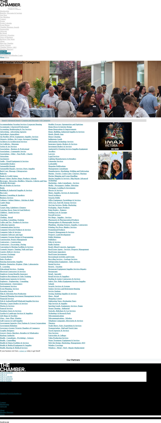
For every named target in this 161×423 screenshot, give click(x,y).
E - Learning (5, 267)
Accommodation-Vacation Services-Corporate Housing (21, 124)
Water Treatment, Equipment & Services (63, 340)
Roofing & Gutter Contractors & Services (64, 279)
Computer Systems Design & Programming (16, 237)
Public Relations (54, 237)
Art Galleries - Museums (9, 144)
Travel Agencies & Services (58, 331)
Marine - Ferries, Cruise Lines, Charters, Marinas (67, 174)
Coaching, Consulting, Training (12, 220)
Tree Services (53, 333)
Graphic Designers (7, 331)
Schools (51, 284)
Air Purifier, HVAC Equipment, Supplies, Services (19, 137)
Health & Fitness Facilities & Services (14, 343)
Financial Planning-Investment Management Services (20, 296)
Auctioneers (4, 159)
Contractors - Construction (10, 242)
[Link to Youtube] (6, 381)
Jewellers (51, 151)
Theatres (51, 323)
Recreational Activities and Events (61, 257)
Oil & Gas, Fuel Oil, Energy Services (62, 203)
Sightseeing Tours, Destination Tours (62, 301)
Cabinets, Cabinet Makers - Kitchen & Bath (17, 200)
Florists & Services (7, 306)
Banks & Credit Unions (9, 176)
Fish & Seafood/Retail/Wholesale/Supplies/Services (19, 301)
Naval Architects (54, 195)
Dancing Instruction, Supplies (11, 262)
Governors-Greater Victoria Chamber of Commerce (20, 328)
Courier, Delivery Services (10, 252)
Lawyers (51, 154)
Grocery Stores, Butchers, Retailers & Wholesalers (19, 333)
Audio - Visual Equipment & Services (14, 161)
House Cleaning (54, 137)
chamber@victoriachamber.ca (10, 393)
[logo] (10, 9)
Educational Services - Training (12, 269)
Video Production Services (58, 338)
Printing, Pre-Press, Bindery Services (62, 227)
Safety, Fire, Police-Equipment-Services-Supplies (67, 281)
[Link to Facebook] (6, 373)
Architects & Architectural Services (13, 142)
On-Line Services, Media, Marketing (62, 205)
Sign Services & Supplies (57, 303)
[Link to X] (3, 375)
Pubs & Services (54, 242)
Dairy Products (6, 259)
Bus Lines (3, 193)
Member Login (17, 55)
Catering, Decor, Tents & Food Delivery (15, 210)
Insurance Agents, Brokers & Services (62, 144)
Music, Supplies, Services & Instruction (63, 193)
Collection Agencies (7, 225)
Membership (4, 404)
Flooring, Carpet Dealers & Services (14, 303)
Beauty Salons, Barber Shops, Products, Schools (18, 178)
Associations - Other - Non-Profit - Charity (16, 154)
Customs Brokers (6, 257)
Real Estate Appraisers (57, 252)
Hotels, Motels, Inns (56, 134)
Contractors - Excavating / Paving (13, 244)
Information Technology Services (60, 142)
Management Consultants (58, 169)
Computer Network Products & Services (15, 230)
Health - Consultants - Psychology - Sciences (17, 338)
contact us (22, 351)
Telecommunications (56, 316)
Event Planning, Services (9, 289)
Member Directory (6, 412)
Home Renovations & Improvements (62, 129)
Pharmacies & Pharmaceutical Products (63, 220)
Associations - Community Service (13, 151)
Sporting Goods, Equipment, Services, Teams (65, 306)
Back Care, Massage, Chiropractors (13, 171)
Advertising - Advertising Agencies (13, 132)
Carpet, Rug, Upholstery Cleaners (13, 208)
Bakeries (3, 174)
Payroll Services (54, 215)
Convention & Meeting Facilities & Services (16, 247)
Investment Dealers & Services (60, 146)
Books (2, 188)
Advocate (3, 406)
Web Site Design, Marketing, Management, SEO (66, 343)
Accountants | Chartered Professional (14, 127)
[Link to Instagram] (6, 379)
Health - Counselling (8, 340)
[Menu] (4, 57)
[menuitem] (73, 14)
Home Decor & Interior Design (60, 127)
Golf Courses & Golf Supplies (11, 321)
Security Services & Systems (59, 286)
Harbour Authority (7, 335)
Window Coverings (55, 345)
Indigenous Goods (55, 139)
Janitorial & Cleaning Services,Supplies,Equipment (68, 149)
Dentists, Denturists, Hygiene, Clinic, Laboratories (19, 264)
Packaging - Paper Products (59, 208)
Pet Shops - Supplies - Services (60, 217)
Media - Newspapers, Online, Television (63, 185)
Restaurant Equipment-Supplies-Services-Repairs (67, 269)
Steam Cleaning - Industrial (59, 308)
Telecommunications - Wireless (60, 318)
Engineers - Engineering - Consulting (14, 281)
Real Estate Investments (57, 254)
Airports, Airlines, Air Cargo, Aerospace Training (19, 139)
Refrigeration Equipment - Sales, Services (64, 262)
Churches (3, 215)
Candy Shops (5, 203)
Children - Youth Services (10, 212)
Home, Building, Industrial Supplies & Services (66, 132)
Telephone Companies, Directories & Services (65, 321)
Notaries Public (54, 198)
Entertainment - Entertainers (11, 284)
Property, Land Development (59, 235)
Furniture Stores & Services (10, 311)
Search (4, 120)
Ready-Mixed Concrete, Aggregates (61, 247)
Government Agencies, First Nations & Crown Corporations (23, 323)
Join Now (8, 55)
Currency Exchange (7, 254)
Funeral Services (6, 308)
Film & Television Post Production (13, 294)
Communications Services (10, 227)
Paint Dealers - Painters (57, 210)
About (2, 410)
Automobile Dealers (7, 164)
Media (2, 414)
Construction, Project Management (13, 240)
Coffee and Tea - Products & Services (14, 222)
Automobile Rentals (7, 166)
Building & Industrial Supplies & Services (16, 190)
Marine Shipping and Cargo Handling (62, 176)
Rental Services (54, 264)
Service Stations (54, 291)
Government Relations (8, 326)
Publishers (52, 240)
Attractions (4, 156)
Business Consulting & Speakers (12, 195)
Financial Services (7, 299)
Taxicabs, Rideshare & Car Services (62, 311)
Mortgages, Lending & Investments (61, 188)
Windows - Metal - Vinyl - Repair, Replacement (66, 348)
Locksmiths (52, 164)
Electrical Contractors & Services (13, 271)
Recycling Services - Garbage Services (62, 259)
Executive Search (6, 291)
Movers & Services (55, 190)
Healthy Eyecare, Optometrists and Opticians (65, 124)
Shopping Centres (55, 299)
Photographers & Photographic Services (63, 222)
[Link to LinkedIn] (6, 377)
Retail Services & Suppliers (58, 276)
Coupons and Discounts (30, 120)
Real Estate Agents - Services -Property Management (68, 249)
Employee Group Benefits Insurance (14, 274)
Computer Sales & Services (10, 232)
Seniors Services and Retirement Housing (64, 289)
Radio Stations (53, 244)
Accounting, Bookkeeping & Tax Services (15, 129)
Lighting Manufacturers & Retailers (62, 159)
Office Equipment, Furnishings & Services (64, 200)
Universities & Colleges (57, 335)
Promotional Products (56, 230)
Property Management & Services (61, 232)
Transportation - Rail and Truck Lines (63, 328)
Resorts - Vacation (55, 267)
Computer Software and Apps (11, 235)
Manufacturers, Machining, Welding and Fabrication (68, 171)
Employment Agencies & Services (13, 279)
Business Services (6, 198)
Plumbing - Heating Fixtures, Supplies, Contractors (68, 225)
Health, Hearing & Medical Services (14, 348)
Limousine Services (55, 161)
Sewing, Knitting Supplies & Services (62, 294)
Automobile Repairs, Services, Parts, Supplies (17, 169)
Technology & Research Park (59, 313)
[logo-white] (13, 371)
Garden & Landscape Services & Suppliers (16, 313)
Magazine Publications (57, 166)
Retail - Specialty (54, 274)
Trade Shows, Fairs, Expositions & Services (64, 326)
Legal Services (53, 156)
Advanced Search (14, 120)
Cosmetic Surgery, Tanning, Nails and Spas (16, 249)
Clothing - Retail (6, 217)
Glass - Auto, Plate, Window (10, 318)
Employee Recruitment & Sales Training (15, 276)
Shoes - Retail (53, 296)
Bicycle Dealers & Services (10, 185)
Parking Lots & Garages (57, 212)
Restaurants (53, 271)
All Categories (45, 120)
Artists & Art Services (8, 146)
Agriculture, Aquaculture (9, 134)
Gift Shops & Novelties (8, 316)
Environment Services (8, 286)
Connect (3, 402)
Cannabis (3, 205)
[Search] (2, 55)
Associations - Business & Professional (14, 149)
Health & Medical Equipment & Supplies (16, 345)
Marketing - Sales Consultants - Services (63, 183)
